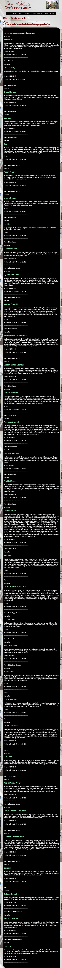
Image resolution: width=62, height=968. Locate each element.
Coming (46, 13)
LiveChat (39, 13)
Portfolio (52, 13)
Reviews (27, 13)
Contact (33, 13)
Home (14, 13)
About (20, 13)
